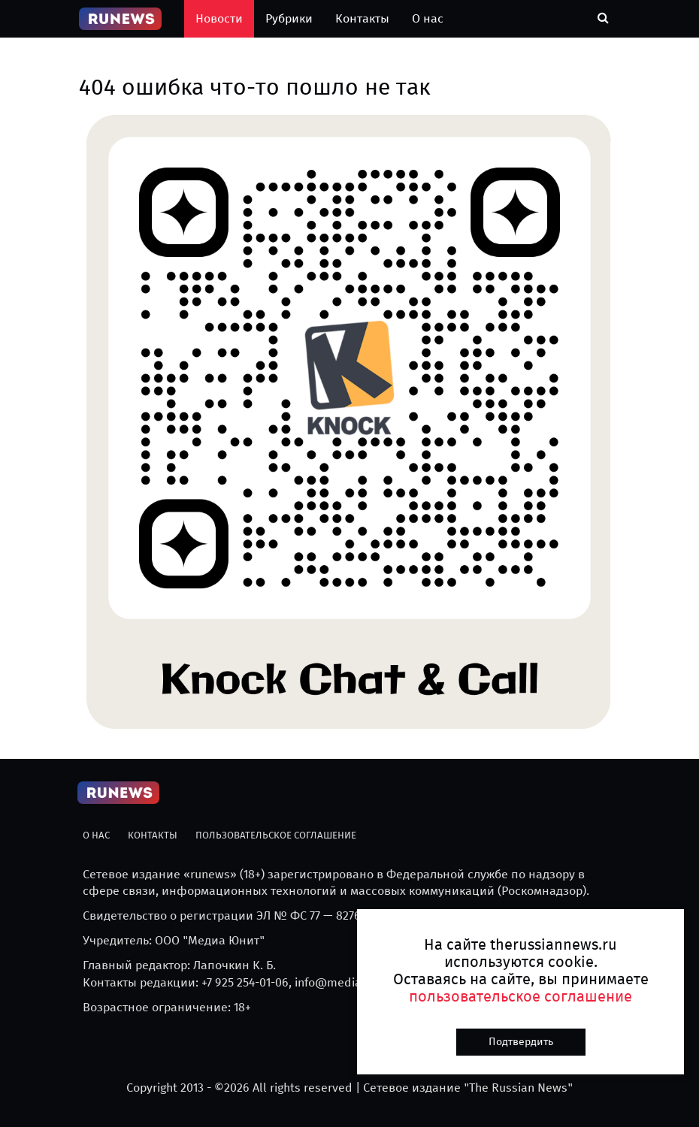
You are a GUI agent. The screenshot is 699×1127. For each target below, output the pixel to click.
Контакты (362, 18)
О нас (427, 18)
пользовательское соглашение (520, 996)
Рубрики (289, 18)
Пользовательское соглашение (275, 835)
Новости (219, 18)
